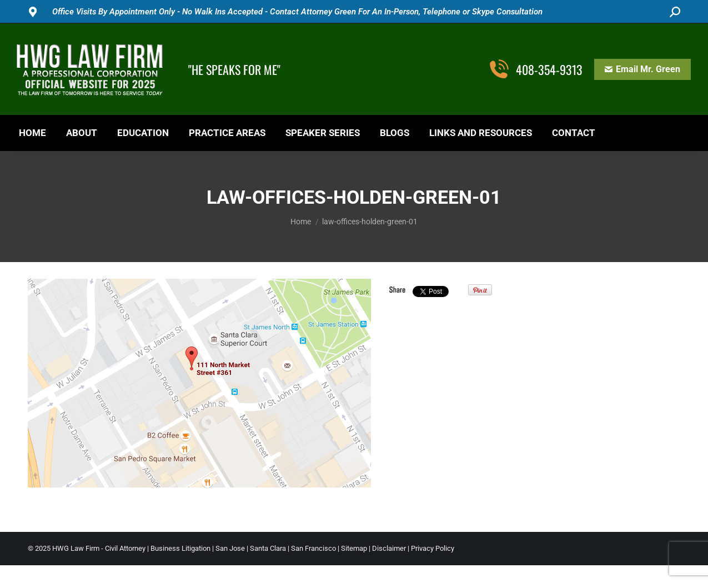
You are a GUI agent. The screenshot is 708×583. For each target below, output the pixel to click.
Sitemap (354, 548)
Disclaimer (389, 548)
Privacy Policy (432, 548)
